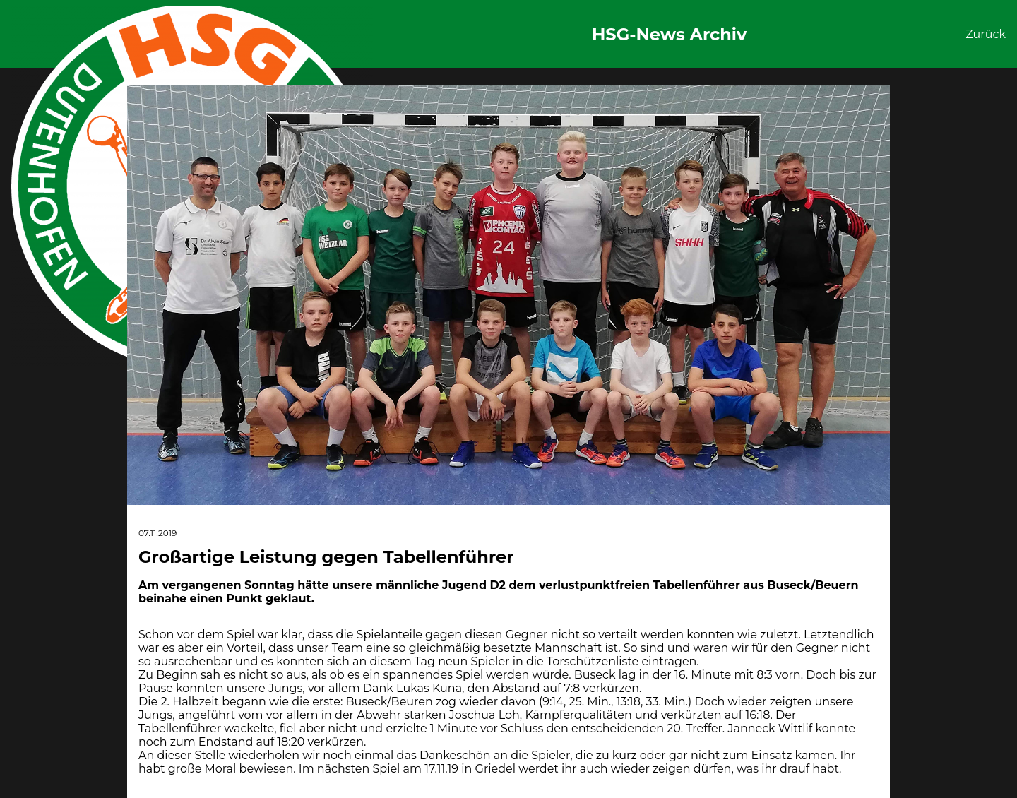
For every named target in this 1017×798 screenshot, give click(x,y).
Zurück (985, 34)
